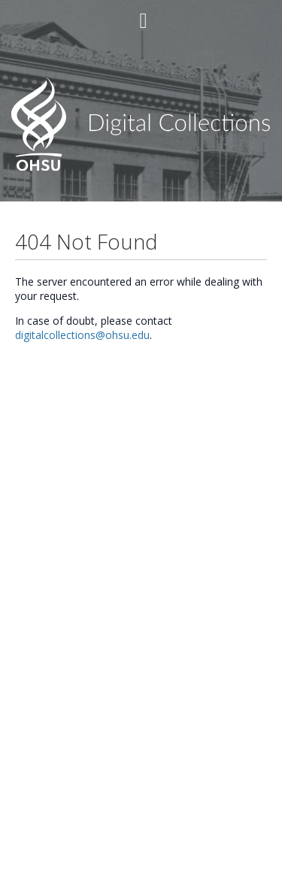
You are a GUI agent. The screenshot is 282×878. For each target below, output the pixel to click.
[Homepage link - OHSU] (141, 167)
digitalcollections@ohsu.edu (82, 335)
